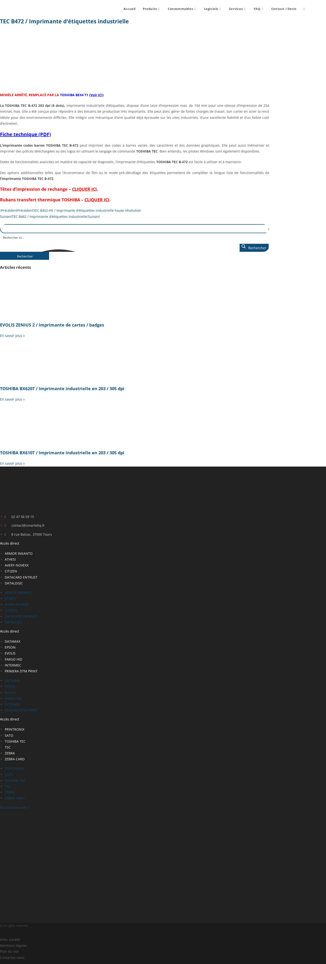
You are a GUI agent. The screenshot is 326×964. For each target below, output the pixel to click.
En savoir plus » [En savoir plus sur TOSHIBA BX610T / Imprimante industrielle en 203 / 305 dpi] (12, 463)
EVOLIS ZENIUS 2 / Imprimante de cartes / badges (52, 325)
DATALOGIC (14, 583)
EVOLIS (10, 653)
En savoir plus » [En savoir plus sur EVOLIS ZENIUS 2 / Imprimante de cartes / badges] (12, 335)
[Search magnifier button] (254, 248)
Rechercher (25, 256)
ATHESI (10, 559)
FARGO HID (13, 659)
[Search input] (135, 237)
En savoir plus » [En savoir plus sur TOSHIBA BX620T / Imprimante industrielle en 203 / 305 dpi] (12, 399)
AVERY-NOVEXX (17, 565)
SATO (9, 735)
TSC (8, 747)
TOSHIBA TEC (15, 741)
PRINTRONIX (14, 729)
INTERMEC (13, 665)
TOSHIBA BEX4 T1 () (82, 95)
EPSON (10, 647)
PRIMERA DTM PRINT (21, 671)
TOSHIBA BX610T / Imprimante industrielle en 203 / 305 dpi (62, 452)
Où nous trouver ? (14, 807)
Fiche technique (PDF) (25, 134)
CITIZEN (11, 571)
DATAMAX (12, 641)
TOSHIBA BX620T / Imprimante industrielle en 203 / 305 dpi (62, 388)
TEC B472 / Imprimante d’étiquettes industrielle (64, 21)
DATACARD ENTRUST (21, 577)
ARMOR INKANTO (19, 553)
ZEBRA (10, 753)
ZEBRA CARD (15, 759)
